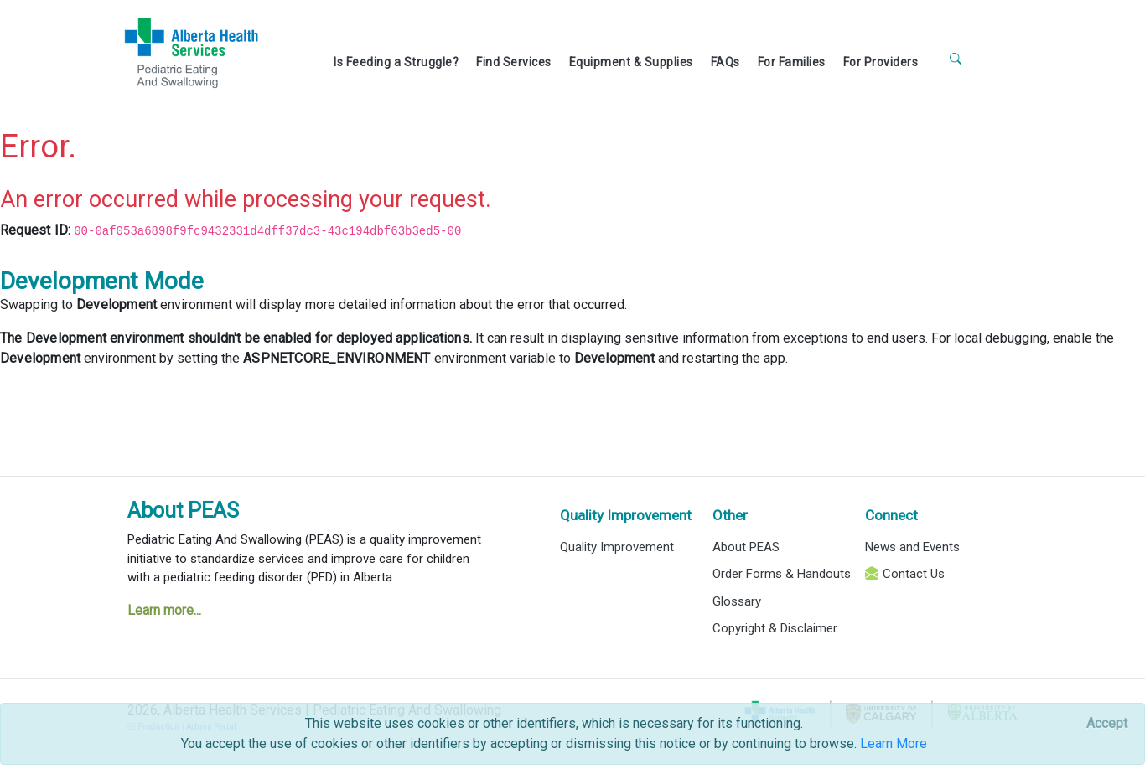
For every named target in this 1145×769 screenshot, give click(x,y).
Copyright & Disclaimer (774, 628)
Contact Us (914, 573)
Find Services (514, 62)
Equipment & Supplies (631, 62)
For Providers (881, 62)
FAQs (725, 62)
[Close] (1107, 724)
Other (730, 515)
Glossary (736, 601)
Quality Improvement (626, 515)
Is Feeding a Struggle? (396, 62)
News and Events (912, 547)
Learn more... (164, 610)
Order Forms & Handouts (781, 573)
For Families (792, 62)
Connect (891, 515)
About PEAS (183, 510)
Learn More (893, 743)
